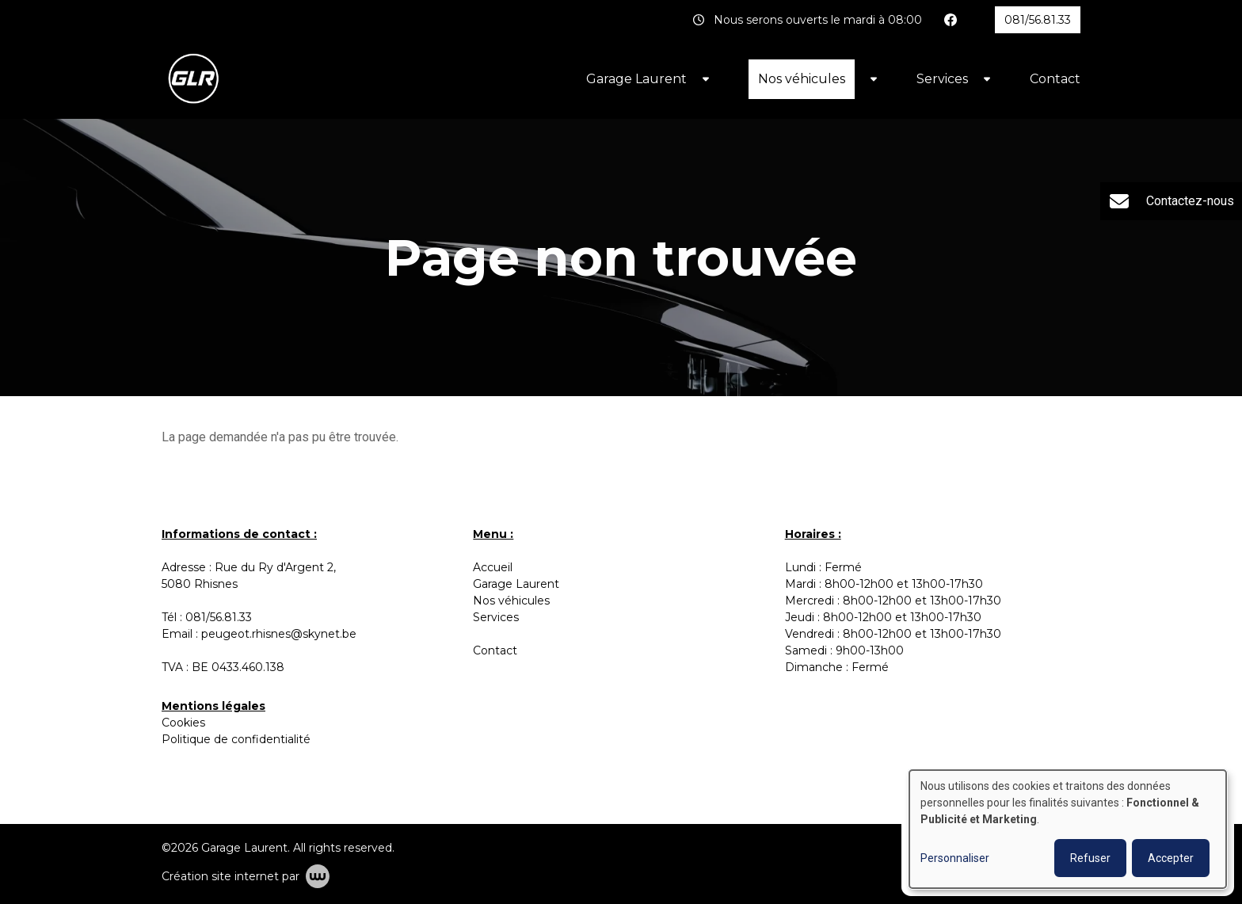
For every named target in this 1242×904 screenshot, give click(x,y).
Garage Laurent (636, 78)
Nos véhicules (801, 78)
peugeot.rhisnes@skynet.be (278, 634)
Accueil (492, 567)
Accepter (1171, 858)
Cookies (183, 722)
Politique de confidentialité (236, 739)
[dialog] (1067, 829)
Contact (1055, 78)
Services (942, 78)
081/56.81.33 (218, 617)
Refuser (1090, 858)
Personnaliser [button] (954, 858)
